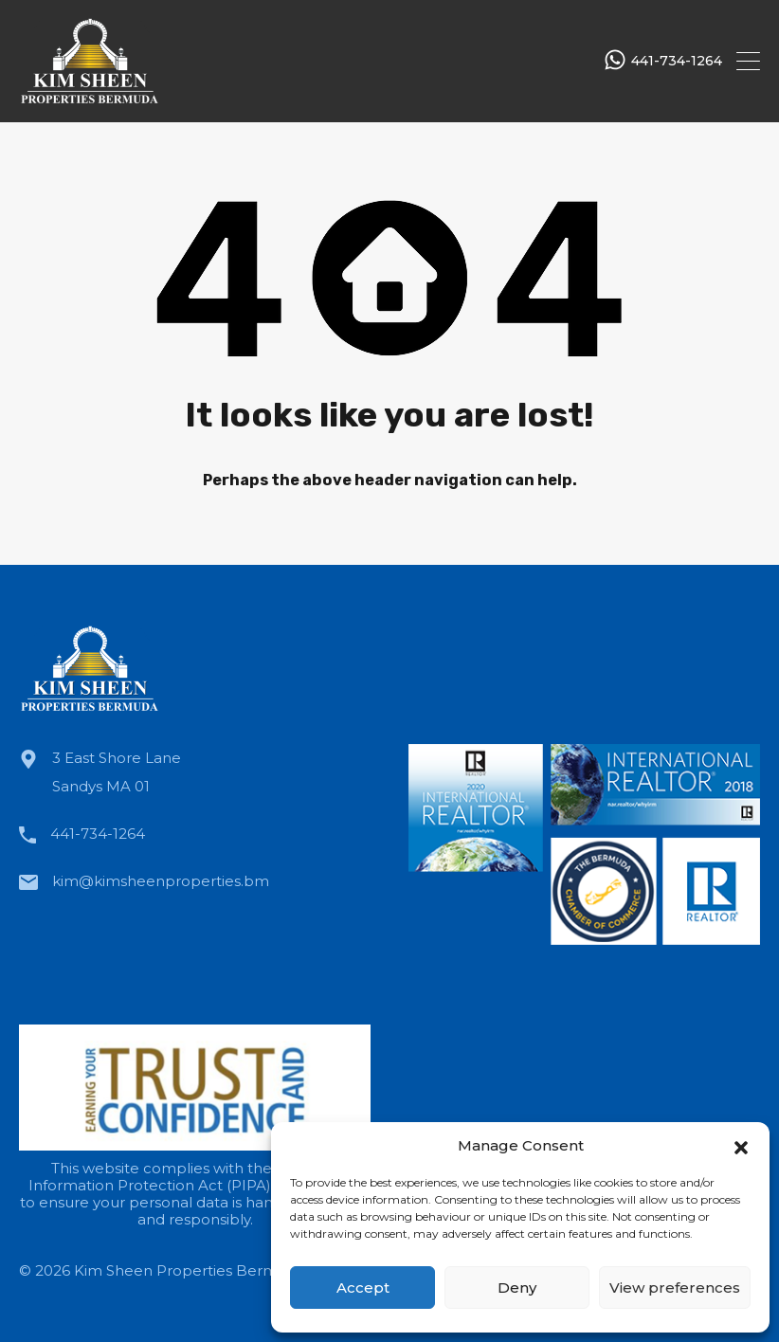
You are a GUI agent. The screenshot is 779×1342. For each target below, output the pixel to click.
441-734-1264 (676, 61)
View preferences (674, 1288)
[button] (741, 1145)
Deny (517, 1288)
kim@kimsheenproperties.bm (160, 881)
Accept (363, 1288)
